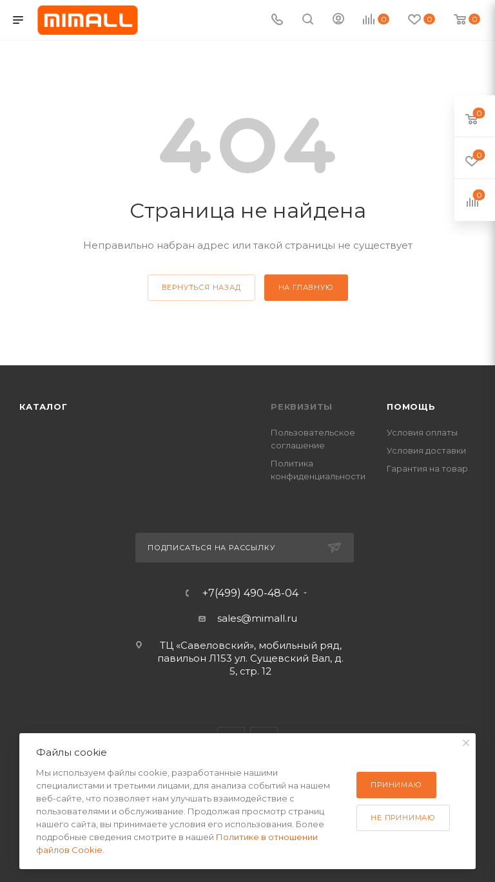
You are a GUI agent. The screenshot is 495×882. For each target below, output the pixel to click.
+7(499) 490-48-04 (250, 593)
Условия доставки (426, 450)
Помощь (411, 406)
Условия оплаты (422, 432)
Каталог (43, 406)
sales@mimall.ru (257, 618)
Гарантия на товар (427, 468)
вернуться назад (201, 287)
